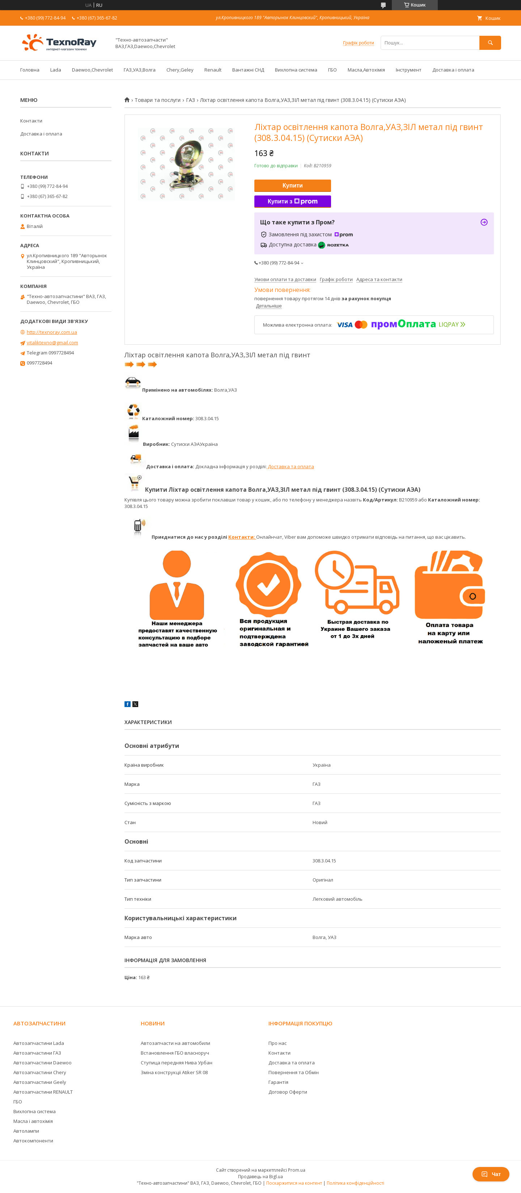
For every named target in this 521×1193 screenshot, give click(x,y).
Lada (55, 69)
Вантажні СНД (248, 69)
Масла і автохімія (33, 1121)
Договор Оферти (287, 1092)
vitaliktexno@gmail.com (52, 342)
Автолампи (26, 1131)
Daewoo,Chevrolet (92, 69)
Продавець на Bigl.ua (260, 1176)
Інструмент (409, 69)
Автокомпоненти (33, 1140)
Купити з (293, 201)
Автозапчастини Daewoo (42, 1062)
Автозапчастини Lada (38, 1043)
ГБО (332, 69)
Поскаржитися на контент (294, 1183)
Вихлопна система (296, 69)
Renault (212, 69)
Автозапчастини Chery (39, 1072)
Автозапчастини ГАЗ (37, 1053)
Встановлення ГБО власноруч (175, 1053)
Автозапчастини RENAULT (43, 1092)
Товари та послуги (158, 100)
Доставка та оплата (290, 466)
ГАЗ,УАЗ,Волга (140, 69)
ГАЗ (190, 100)
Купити (293, 185)
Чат (491, 1174)
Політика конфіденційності (355, 1183)
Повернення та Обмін (293, 1072)
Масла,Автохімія (366, 69)
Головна (29, 69)
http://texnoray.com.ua (52, 332)
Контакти (31, 120)
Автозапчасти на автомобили (175, 1043)
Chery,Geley (180, 69)
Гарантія (278, 1082)
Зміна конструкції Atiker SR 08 (174, 1072)
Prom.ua (296, 1170)
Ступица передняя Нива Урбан (176, 1062)
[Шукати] (490, 43)
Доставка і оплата (453, 69)
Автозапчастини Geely (39, 1082)
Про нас (277, 1043)
